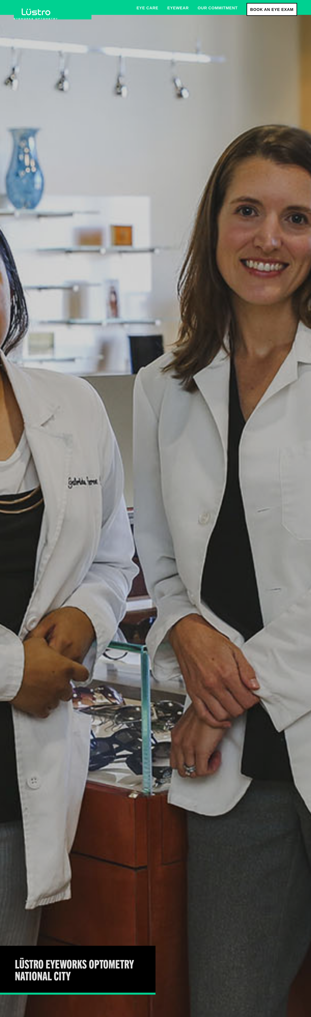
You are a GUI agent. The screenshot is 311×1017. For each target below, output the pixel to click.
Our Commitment (218, 8)
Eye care (147, 8)
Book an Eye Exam (272, 9)
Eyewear (178, 8)
